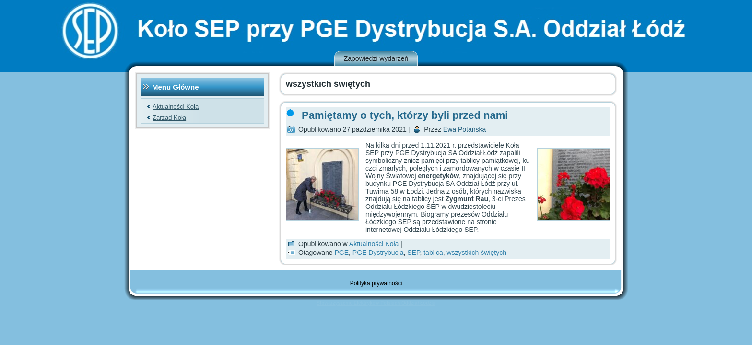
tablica (433, 252)
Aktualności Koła (176, 106)
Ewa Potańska (464, 129)
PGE (342, 252)
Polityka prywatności (376, 283)
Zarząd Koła (169, 117)
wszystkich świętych (476, 252)
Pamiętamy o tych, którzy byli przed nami (405, 115)
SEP (413, 252)
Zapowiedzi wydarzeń (376, 58)
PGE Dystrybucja (378, 252)
